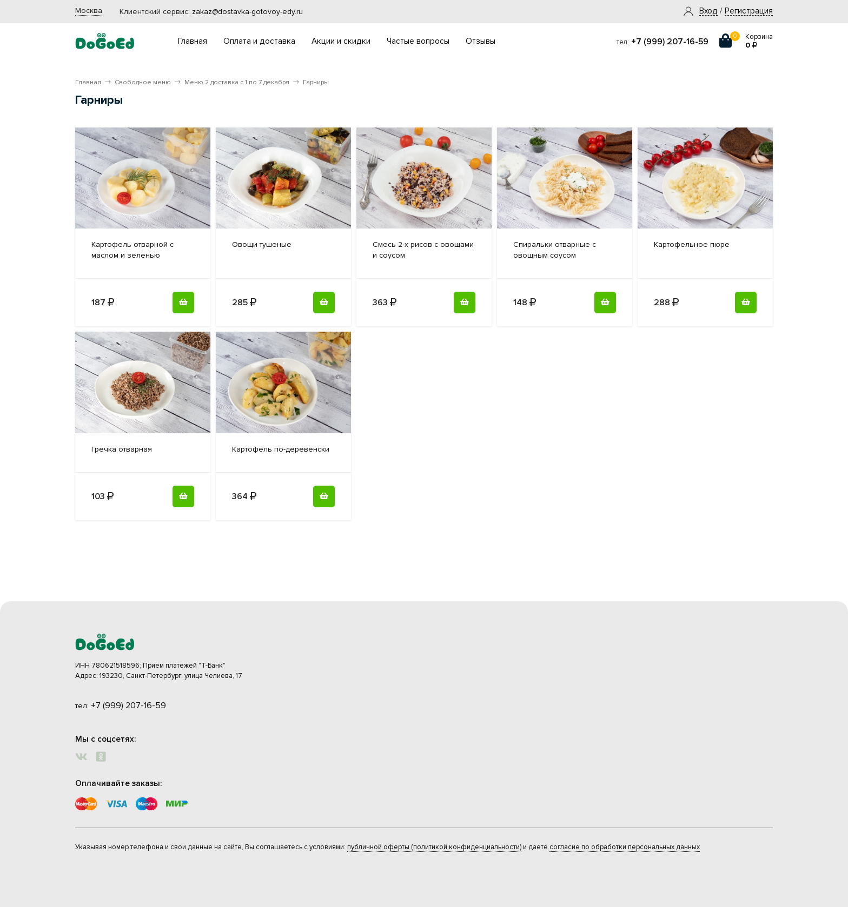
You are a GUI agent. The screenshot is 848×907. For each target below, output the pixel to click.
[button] (708, 11)
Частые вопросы (418, 41)
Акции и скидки (341, 41)
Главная (192, 41)
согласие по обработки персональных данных (624, 847)
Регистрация (749, 11)
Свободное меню (143, 82)
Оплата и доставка (259, 41)
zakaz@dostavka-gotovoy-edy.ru (247, 11)
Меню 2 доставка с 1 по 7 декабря (236, 82)
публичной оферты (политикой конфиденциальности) (434, 847)
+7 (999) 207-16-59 (669, 41)
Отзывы (480, 41)
